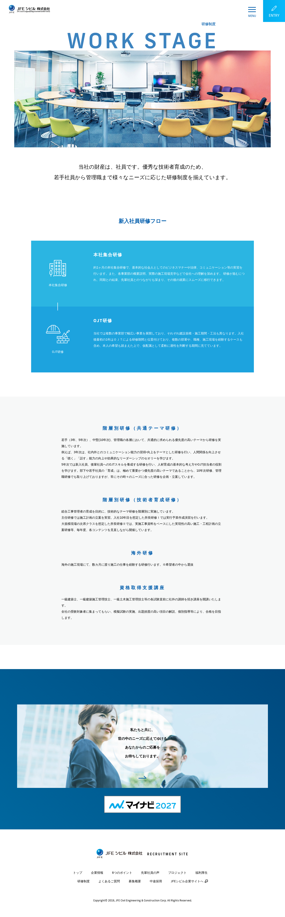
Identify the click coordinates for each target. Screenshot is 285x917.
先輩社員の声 (150, 873)
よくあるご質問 (109, 881)
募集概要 (135, 881)
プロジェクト (177, 873)
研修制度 (83, 881)
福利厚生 (201, 873)
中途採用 (156, 881)
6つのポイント (122, 873)
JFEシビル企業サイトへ (187, 881)
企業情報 (97, 873)
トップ (77, 873)
